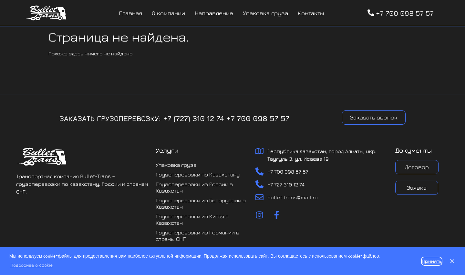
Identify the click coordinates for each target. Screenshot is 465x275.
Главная (130, 13)
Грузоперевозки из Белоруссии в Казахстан (201, 203)
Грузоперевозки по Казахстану (198, 174)
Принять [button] (432, 261)
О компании (168, 13)
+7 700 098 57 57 (405, 13)
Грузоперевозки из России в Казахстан (194, 187)
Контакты (311, 13)
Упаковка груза (265, 13)
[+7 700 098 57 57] (370, 12)
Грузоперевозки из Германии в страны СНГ (197, 235)
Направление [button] (214, 13)
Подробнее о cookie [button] (31, 265)
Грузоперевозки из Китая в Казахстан (192, 219)
